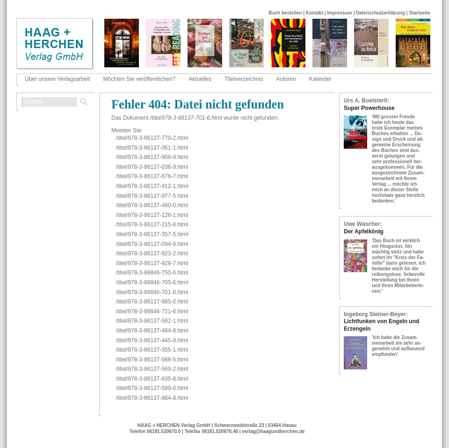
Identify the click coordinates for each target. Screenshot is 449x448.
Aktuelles (199, 79)
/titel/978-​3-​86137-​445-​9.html (152, 340)
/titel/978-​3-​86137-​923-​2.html (152, 253)
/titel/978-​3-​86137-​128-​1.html (152, 215)
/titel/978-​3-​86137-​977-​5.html (152, 196)
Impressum (339, 12)
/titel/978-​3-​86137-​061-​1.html (152, 148)
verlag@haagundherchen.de (273, 431)
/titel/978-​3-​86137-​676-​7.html (152, 176)
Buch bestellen (285, 12)
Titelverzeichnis (243, 79)
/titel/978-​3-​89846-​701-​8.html (152, 292)
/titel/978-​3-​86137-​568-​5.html (152, 359)
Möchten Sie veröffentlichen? (139, 79)
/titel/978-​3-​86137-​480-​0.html (152, 205)
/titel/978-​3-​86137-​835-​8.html (152, 379)
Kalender (320, 79)
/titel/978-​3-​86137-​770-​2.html (152, 138)
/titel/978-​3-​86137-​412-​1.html (152, 186)
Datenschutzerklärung (380, 12)
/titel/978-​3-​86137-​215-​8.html (152, 224)
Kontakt (314, 12)
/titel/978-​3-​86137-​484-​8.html (152, 330)
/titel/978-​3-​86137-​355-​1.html (152, 350)
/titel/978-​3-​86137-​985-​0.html (152, 301)
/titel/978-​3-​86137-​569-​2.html (152, 369)
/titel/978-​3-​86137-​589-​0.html (152, 388)
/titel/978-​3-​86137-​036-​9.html (152, 167)
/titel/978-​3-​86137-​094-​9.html (152, 244)
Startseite (419, 12)
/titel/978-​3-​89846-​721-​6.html (152, 311)
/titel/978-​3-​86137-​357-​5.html (152, 234)
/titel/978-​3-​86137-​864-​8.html (152, 398)
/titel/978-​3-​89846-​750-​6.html (152, 272)
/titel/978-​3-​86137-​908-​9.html (152, 157)
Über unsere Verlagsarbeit (57, 79)
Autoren (286, 79)
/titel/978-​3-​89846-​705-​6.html (152, 282)
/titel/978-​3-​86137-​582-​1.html (152, 321)
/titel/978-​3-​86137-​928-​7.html (152, 263)
